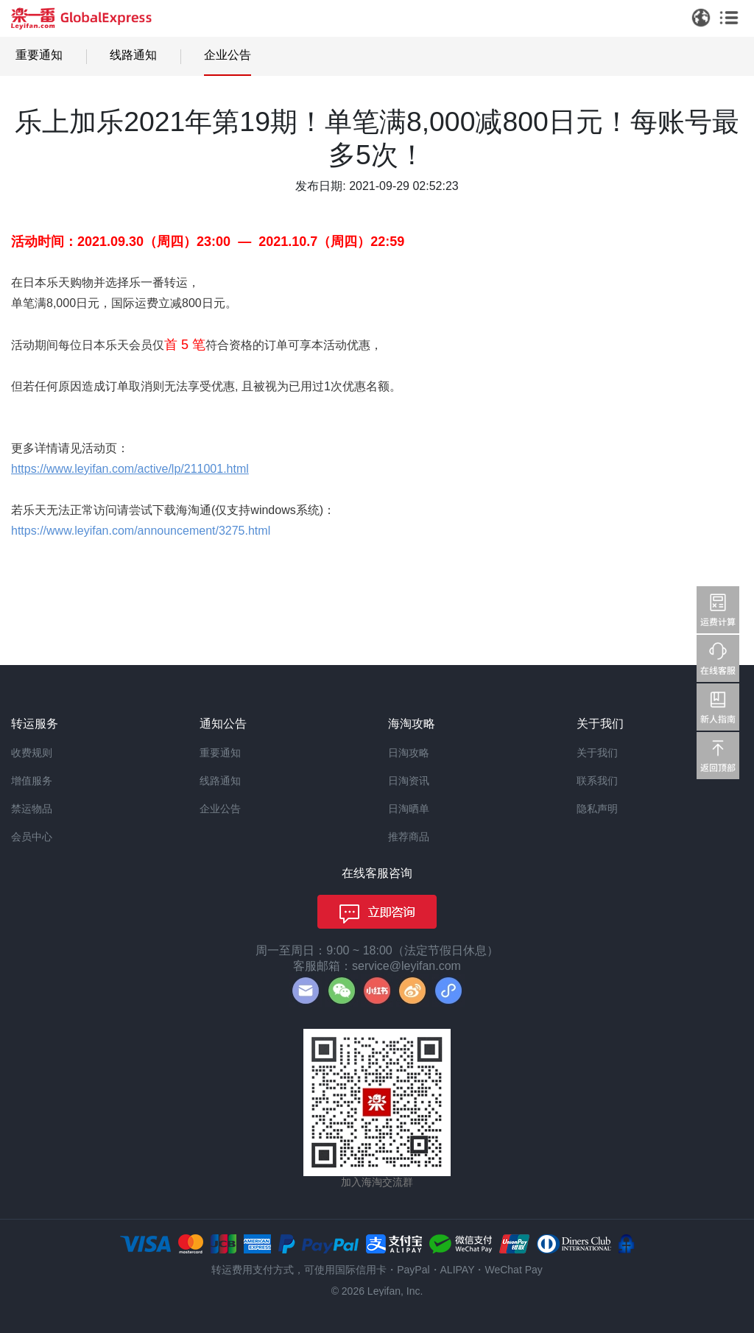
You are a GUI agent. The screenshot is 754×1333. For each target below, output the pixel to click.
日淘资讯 (408, 781)
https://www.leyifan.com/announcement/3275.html (140, 530)
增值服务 (31, 781)
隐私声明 (597, 809)
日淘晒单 (408, 809)
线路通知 (133, 55)
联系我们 (597, 781)
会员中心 (31, 837)
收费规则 (31, 753)
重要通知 (39, 55)
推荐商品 (408, 837)
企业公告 (227, 55)
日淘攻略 (408, 753)
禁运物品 (31, 809)
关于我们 (597, 753)
